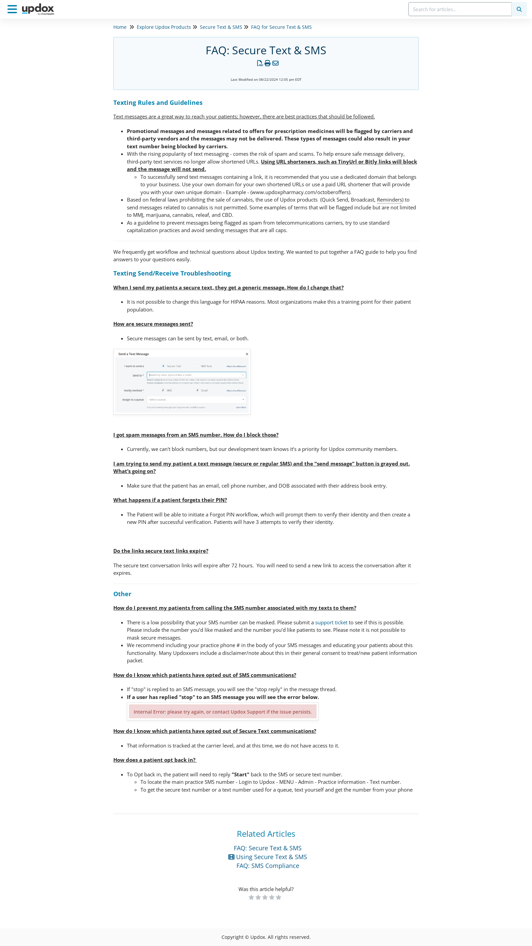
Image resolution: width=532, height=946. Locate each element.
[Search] (519, 9)
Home (120, 27)
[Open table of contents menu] (13, 8)
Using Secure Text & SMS (267, 857)
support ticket (331, 622)
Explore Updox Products (164, 27)
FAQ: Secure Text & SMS (268, 848)
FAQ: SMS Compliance (267, 866)
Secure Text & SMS (221, 27)
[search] (460, 9)
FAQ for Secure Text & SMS (281, 27)
